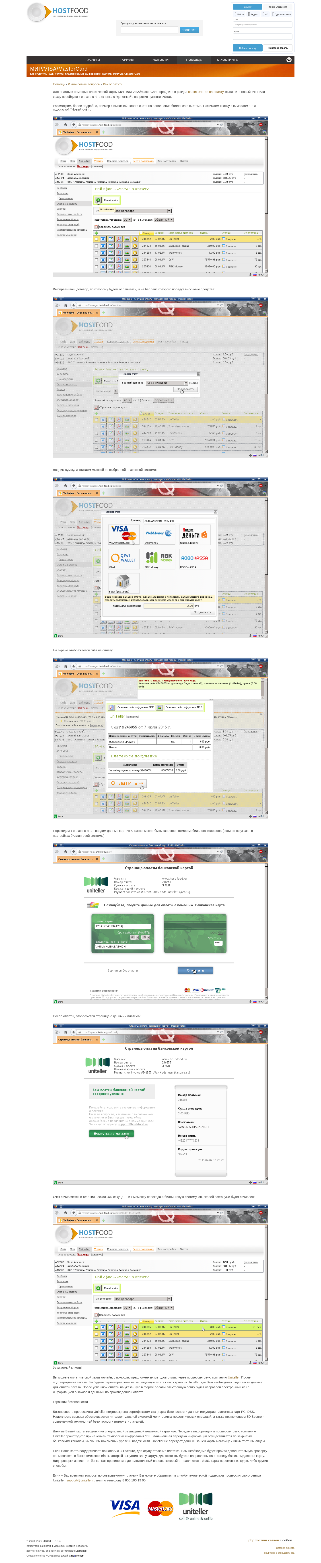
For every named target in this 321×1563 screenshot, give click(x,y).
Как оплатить (112, 84)
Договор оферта (285, 1548)
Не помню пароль (278, 48)
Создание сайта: (36, 1555)
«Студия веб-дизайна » (65, 1555)
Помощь (194, 60)
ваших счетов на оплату (206, 92)
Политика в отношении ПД (279, 1552)
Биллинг (248, 7)
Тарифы (127, 60)
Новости (160, 60)
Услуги (93, 60)
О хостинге (227, 60)
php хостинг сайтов (263, 1540)
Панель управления (277, 7)
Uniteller (233, 1377)
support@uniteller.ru (80, 1480)
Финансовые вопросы (84, 84)
